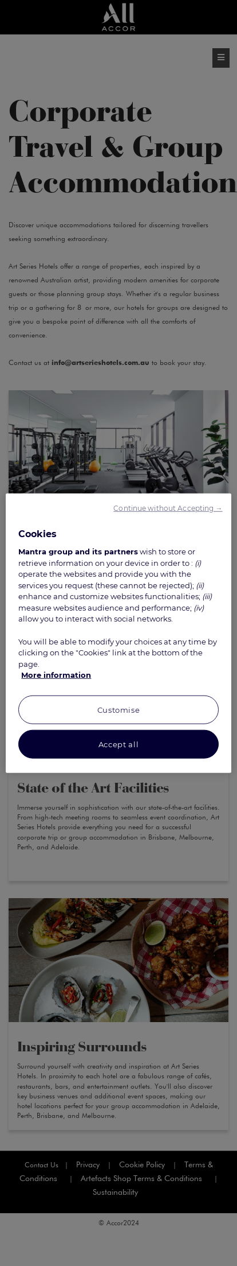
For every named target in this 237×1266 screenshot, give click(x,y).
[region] (118, 633)
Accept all (118, 743)
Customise (118, 709)
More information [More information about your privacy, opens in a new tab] (56, 674)
